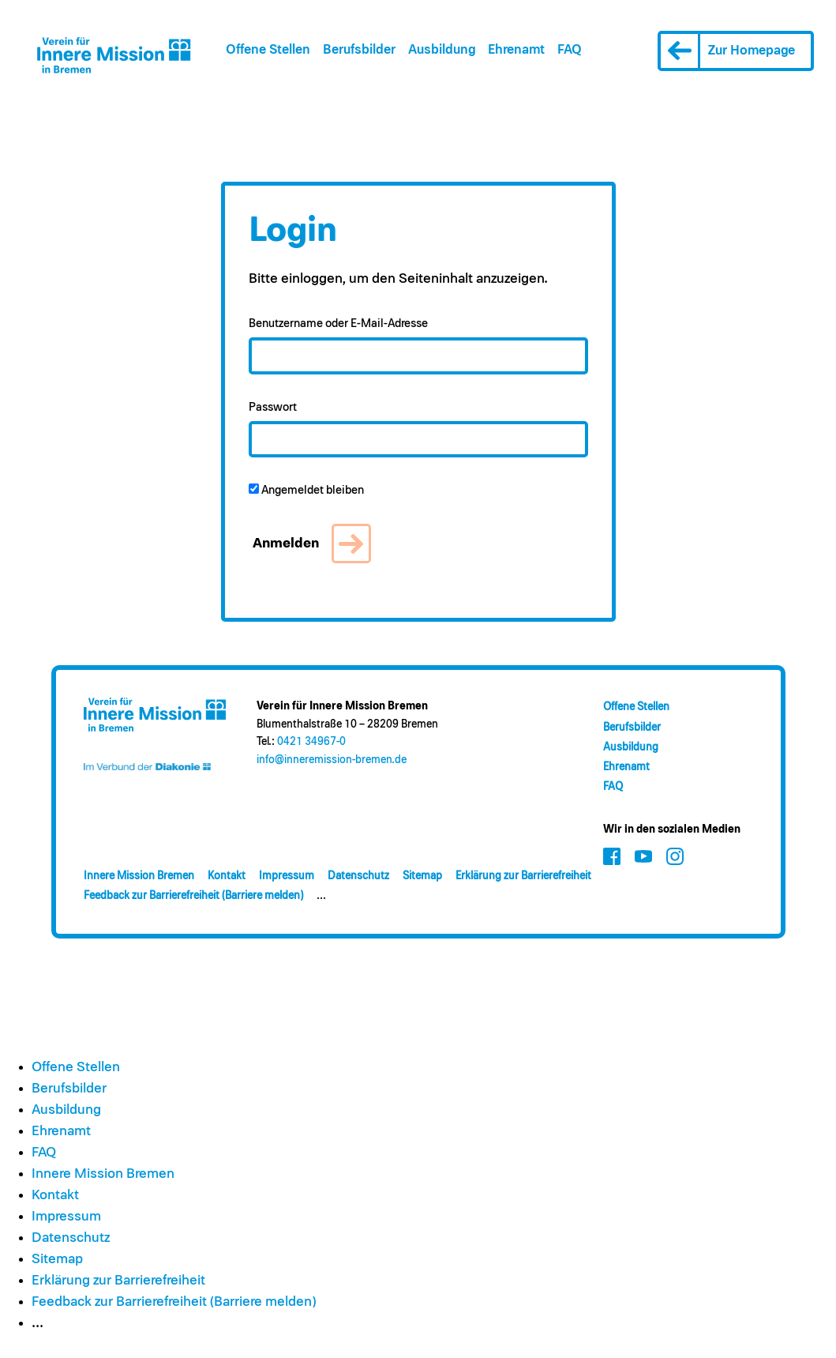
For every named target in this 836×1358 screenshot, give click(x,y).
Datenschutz (358, 876)
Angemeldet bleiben (306, 489)
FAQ (569, 50)
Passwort (273, 407)
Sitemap (422, 876)
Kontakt (227, 876)
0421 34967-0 (311, 741)
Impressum (286, 876)
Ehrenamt (516, 50)
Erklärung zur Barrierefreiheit (523, 876)
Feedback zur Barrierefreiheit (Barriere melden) (193, 895)
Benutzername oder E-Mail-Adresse (338, 323)
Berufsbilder (359, 50)
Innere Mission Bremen (139, 876)
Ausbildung (441, 50)
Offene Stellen (268, 50)
